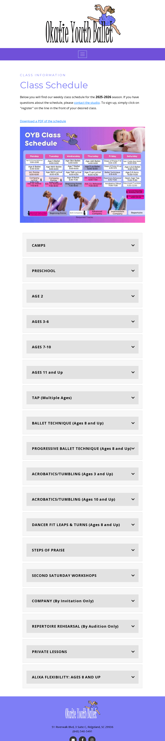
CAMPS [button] (39, 245)
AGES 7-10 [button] (41, 346)
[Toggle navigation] (82, 54)
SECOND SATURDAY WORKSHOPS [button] (64, 575)
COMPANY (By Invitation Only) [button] (63, 600)
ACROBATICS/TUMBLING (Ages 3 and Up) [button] (72, 473)
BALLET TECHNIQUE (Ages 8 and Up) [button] (68, 423)
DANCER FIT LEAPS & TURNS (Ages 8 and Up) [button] (76, 524)
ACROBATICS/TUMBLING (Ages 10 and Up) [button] (73, 499)
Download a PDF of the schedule (43, 121)
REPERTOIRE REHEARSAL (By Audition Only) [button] (75, 626)
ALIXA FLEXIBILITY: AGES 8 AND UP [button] (66, 677)
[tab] (82, 244)
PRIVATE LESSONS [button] (49, 651)
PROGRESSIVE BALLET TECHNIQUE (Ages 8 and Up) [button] (81, 448)
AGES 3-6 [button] (40, 321)
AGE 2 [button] (37, 296)
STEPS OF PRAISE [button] (48, 550)
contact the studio (87, 102)
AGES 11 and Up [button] (47, 372)
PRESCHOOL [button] (44, 270)
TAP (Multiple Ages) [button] (52, 397)
